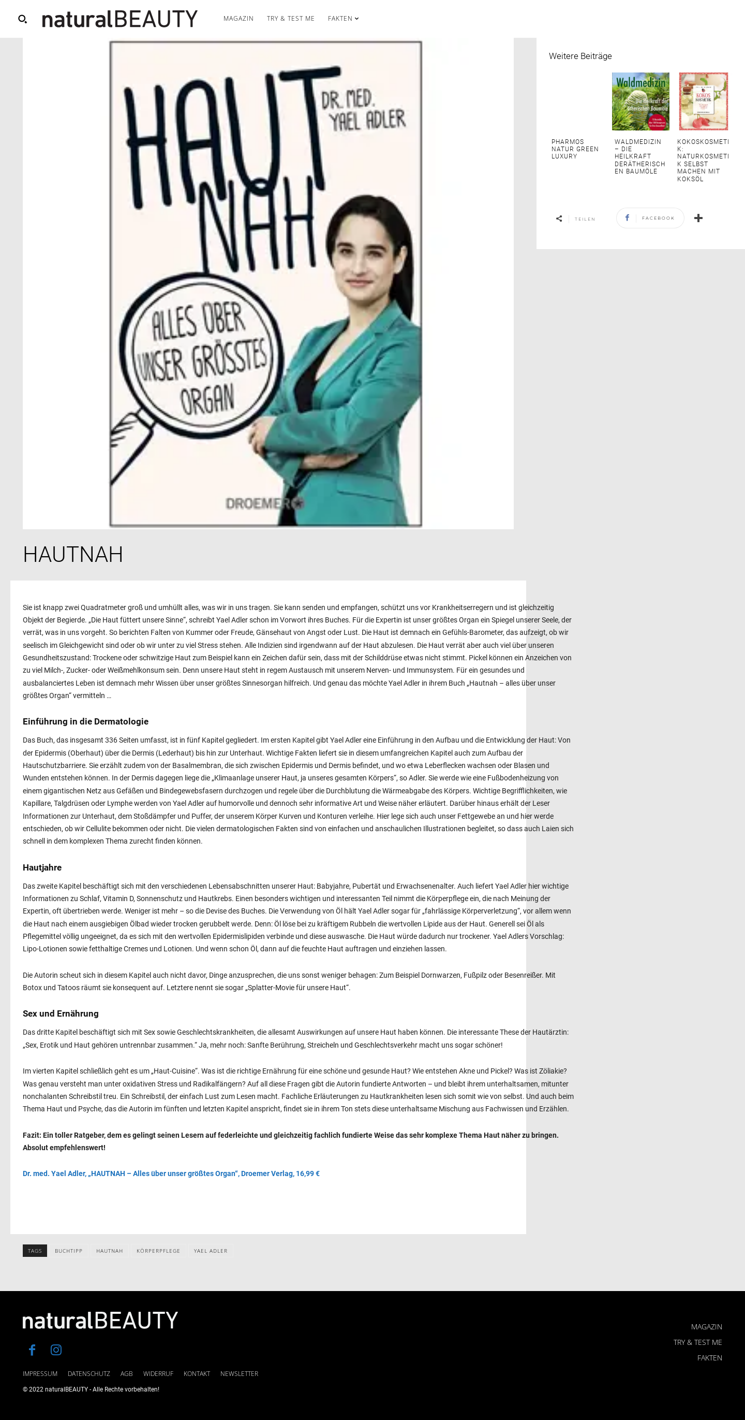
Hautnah (109, 1250)
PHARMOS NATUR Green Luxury (575, 149)
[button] (22, 18)
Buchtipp (69, 1250)
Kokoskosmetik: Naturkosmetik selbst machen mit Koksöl (703, 160)
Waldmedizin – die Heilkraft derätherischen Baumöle (640, 157)
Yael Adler (211, 1250)
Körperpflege (159, 1250)
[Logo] (120, 18)
